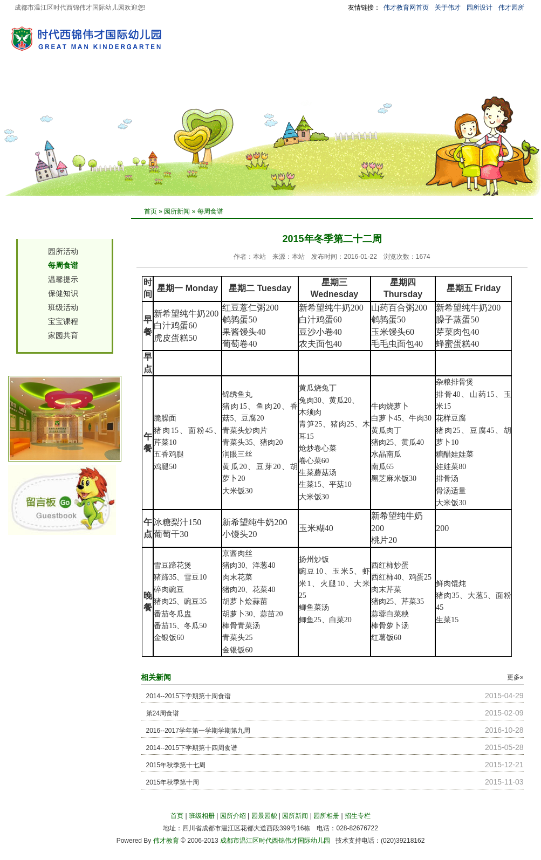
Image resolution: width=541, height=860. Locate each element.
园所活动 (63, 251)
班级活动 (63, 307)
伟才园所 (511, 7)
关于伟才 (448, 7)
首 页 (43, 82)
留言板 (404, 82)
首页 (150, 211)
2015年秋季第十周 (173, 782)
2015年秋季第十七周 (176, 765)
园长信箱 (362, 82)
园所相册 (269, 82)
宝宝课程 (63, 321)
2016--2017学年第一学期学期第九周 (198, 730)
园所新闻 (223, 82)
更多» (515, 677)
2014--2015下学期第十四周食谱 (191, 748)
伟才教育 (166, 840)
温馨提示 (63, 279)
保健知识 (63, 293)
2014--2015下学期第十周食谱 (188, 696)
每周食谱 (210, 211)
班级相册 (84, 82)
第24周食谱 (162, 713)
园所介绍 (130, 82)
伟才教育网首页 (406, 7)
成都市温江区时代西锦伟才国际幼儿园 (275, 840)
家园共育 (63, 335)
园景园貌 (176, 82)
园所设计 (479, 7)
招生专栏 (315, 82)
